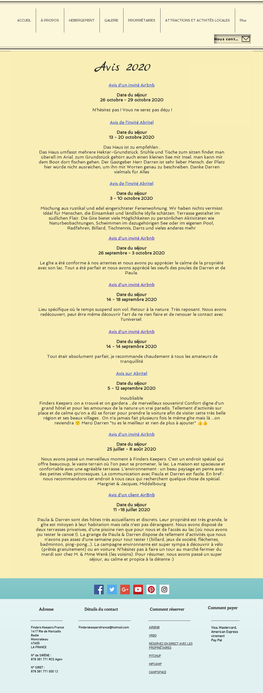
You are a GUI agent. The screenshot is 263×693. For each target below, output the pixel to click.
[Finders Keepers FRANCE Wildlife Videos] (138, 589)
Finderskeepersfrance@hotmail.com (104, 628)
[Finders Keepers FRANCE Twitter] (112, 589)
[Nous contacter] (232, 39)
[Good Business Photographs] (125, 589)
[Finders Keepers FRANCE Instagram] (164, 589)
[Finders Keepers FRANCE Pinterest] (151, 589)
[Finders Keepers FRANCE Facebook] (99, 589)
